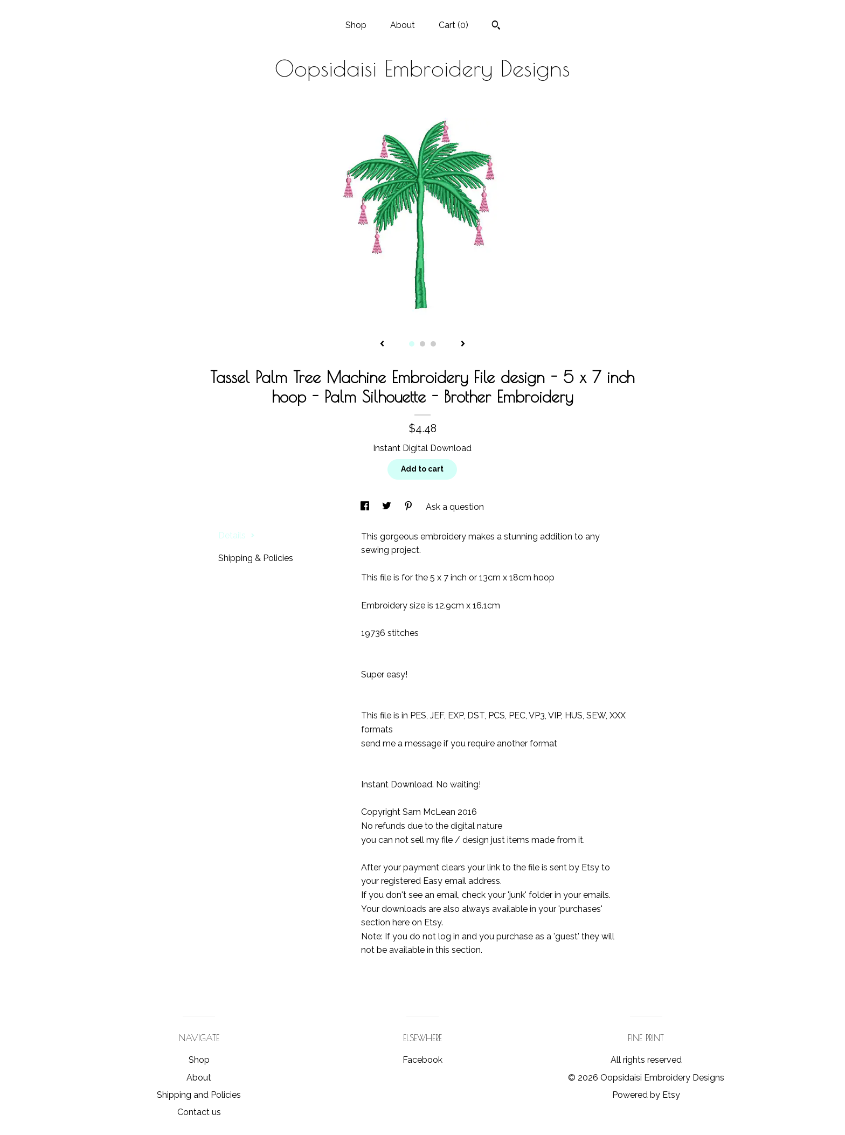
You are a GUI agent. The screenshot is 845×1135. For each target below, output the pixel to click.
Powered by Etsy (646, 1095)
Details (236, 535)
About (402, 25)
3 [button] (433, 344)
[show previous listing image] (382, 344)
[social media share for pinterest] (409, 507)
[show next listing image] (463, 344)
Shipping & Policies (255, 558)
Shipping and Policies (199, 1095)
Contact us (199, 1112)
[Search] (496, 26)
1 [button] (411, 344)
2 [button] (422, 344)
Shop (355, 25)
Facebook (422, 1060)
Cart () (453, 25)
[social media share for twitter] (387, 507)
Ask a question (455, 507)
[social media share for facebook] (366, 507)
